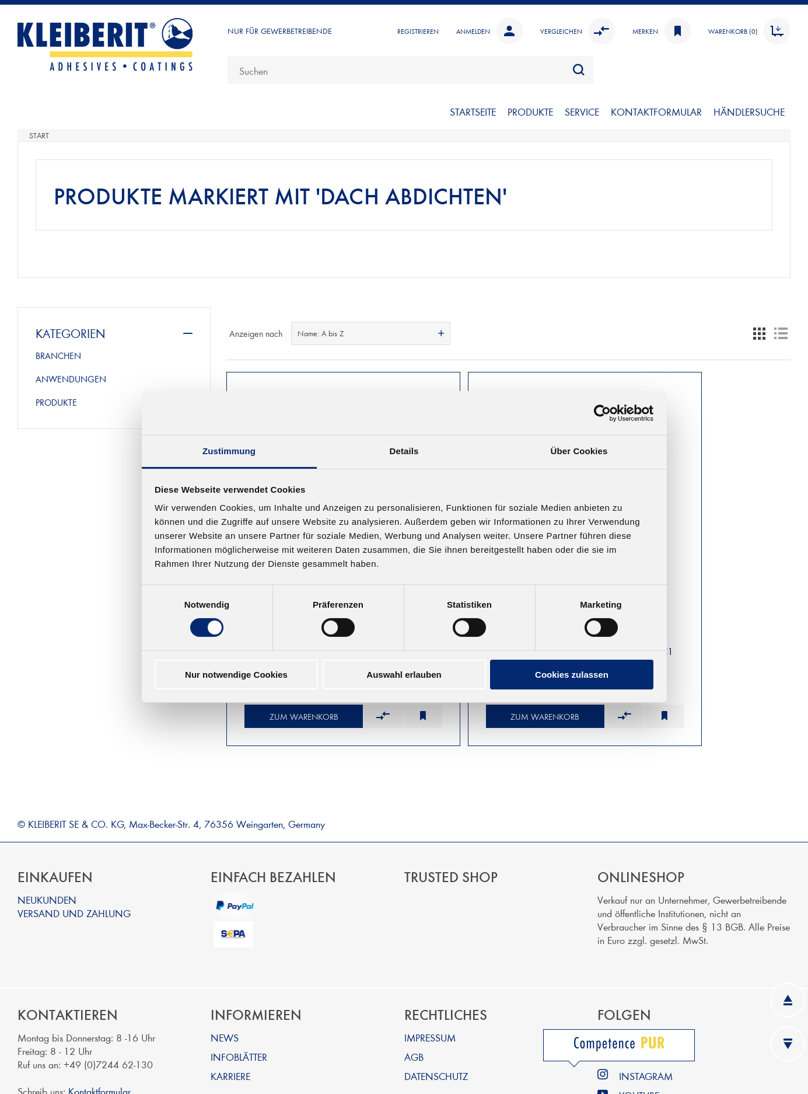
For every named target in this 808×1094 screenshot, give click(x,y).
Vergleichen (577, 31)
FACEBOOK (643, 1013)
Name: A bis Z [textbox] (321, 333)
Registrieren (418, 31)
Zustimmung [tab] (229, 451)
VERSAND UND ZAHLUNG (74, 870)
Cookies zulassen (571, 675)
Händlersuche (749, 111)
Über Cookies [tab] (579, 451)
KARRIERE (230, 1033)
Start (39, 135)
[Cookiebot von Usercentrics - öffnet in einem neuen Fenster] (602, 412)
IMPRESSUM (430, 994)
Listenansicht (781, 333)
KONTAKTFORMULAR (656, 111)
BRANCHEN (58, 355)
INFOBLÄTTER (239, 1013)
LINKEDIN (639, 994)
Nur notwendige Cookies (236, 675)
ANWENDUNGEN (71, 379)
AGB (414, 1013)
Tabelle (760, 333)
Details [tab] (404, 451)
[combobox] (410, 70)
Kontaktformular (99, 1048)
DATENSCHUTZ (436, 1033)
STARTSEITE (473, 111)
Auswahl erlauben (403, 675)
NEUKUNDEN (47, 856)
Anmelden (489, 31)
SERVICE (582, 111)
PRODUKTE (530, 111)
